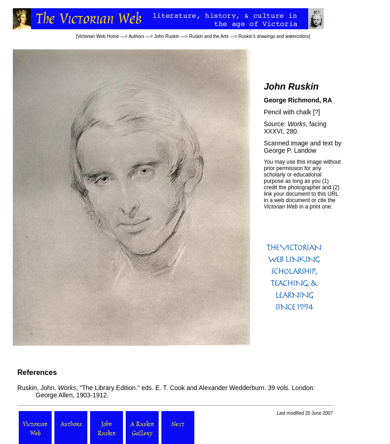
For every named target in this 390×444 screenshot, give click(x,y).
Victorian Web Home (98, 36)
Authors (136, 36)
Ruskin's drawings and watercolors (274, 36)
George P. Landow (290, 150)
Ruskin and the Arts (209, 36)
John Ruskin (166, 36)
